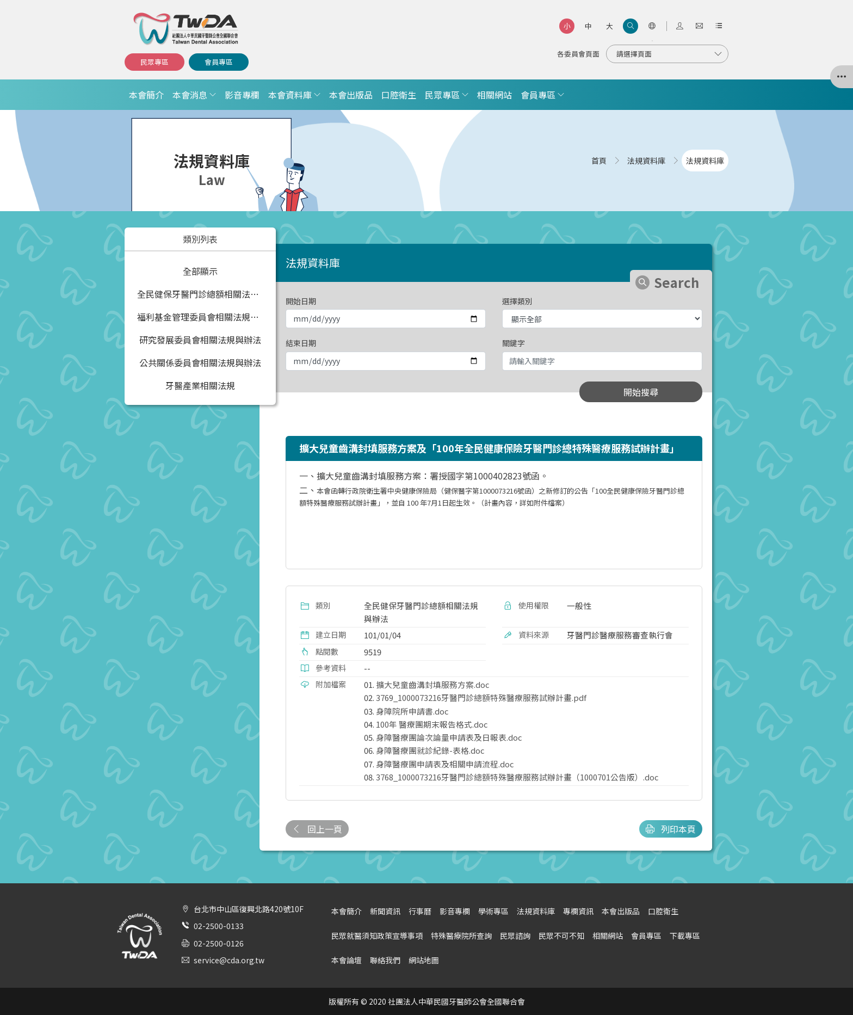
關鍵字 (513, 342)
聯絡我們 (385, 960)
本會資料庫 (290, 94)
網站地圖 (424, 960)
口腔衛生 (398, 94)
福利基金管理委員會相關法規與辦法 (202, 316)
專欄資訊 (578, 911)
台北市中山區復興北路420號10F (249, 908)
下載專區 (685, 935)
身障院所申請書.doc (412, 711)
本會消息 (189, 94)
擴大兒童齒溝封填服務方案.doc (432, 684)
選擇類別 (517, 301)
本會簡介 (146, 94)
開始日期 (301, 301)
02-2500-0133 (219, 925)
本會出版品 (351, 94)
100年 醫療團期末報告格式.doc (431, 724)
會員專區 (219, 62)
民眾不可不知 (561, 935)
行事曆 (420, 911)
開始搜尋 (640, 391)
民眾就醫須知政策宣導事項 (377, 935)
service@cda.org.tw (229, 960)
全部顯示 (200, 271)
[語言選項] (652, 26)
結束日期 (301, 342)
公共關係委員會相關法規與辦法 (200, 362)
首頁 (599, 160)
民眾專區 (154, 62)
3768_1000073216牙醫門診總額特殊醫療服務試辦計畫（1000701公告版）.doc (517, 777)
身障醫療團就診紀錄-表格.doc (430, 750)
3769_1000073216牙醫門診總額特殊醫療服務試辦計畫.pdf (481, 697)
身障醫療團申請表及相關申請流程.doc (445, 764)
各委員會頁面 (578, 53)
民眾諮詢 (515, 935)
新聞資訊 (385, 911)
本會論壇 (346, 960)
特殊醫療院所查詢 (461, 935)
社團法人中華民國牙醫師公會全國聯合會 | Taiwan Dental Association (187, 29)
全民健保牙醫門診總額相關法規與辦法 (202, 293)
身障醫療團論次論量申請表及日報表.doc (449, 737)
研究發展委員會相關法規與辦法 (200, 339)
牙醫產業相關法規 (200, 385)
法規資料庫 (536, 911)
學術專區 (493, 911)
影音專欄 (242, 94)
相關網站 (494, 94)
